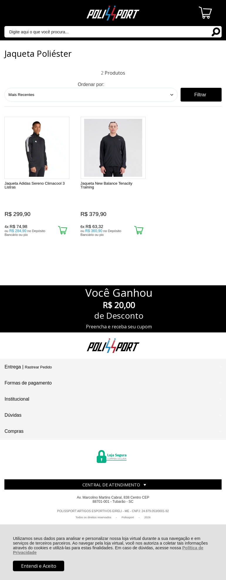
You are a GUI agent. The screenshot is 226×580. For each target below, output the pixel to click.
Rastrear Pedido (38, 367)
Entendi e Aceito (38, 566)
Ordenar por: (91, 84)
